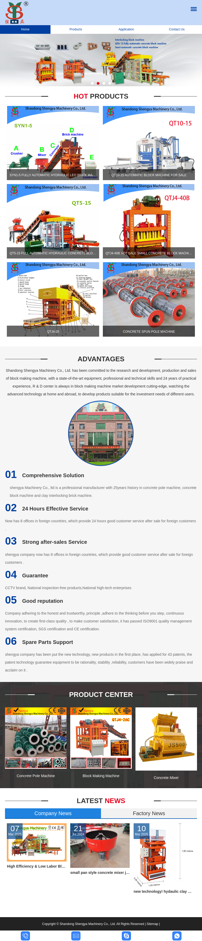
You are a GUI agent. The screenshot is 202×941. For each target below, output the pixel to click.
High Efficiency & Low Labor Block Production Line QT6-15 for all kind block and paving (36, 866)
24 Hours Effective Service (46, 509)
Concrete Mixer (166, 778)
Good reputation (34, 601)
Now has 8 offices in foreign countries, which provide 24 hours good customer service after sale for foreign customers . (100, 525)
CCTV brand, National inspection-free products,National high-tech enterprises (68, 588)
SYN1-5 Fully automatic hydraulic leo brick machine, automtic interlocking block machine (52, 175)
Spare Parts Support (39, 642)
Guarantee (26, 575)
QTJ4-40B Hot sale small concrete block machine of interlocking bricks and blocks (148, 253)
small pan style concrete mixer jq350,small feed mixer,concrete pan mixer (100, 872)
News (101, 801)
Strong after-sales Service (46, 542)
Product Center (101, 694)
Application (126, 29)
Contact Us (176, 29)
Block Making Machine (101, 776)
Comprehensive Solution (44, 475)
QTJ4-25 (53, 332)
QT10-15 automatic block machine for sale (149, 175)
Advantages (101, 359)
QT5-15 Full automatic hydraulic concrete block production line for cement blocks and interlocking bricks (52, 253)
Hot (101, 96)
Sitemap (152, 924)
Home (25, 29)
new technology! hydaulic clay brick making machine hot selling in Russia (163, 891)
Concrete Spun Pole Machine (149, 332)
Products (75, 29)
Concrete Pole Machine (36, 776)
